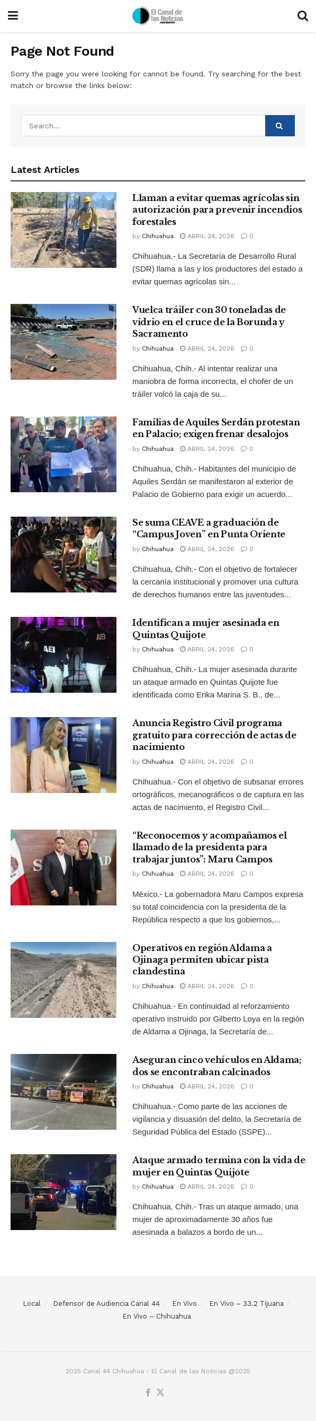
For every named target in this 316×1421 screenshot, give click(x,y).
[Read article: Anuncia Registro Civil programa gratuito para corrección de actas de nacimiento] (63, 755)
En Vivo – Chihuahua (156, 1316)
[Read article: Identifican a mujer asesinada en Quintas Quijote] (63, 655)
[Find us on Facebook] (148, 1393)
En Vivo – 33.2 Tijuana (246, 1303)
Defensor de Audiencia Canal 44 (106, 1303)
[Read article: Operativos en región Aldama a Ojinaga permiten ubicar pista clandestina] (63, 980)
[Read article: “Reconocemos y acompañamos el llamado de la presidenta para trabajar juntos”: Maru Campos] (63, 867)
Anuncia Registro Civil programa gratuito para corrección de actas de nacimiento (214, 735)
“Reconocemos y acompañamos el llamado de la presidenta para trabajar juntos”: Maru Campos (209, 847)
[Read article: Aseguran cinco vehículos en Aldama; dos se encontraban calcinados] (63, 1092)
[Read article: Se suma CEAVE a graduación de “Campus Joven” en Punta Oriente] (63, 554)
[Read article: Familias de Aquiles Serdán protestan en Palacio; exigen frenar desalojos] (63, 454)
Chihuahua (158, 236)
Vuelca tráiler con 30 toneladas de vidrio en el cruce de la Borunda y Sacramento (209, 321)
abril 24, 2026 (207, 236)
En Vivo (184, 1303)
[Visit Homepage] (158, 16)
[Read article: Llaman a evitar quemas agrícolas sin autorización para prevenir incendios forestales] (63, 230)
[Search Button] (302, 16)
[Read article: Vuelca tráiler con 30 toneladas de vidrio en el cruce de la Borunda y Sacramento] (63, 342)
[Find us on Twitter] (160, 1393)
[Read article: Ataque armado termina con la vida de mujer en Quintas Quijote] (63, 1192)
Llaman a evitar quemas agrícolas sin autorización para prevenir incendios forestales (217, 210)
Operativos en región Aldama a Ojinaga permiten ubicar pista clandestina (202, 960)
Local (32, 1303)
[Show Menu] (13, 16)
